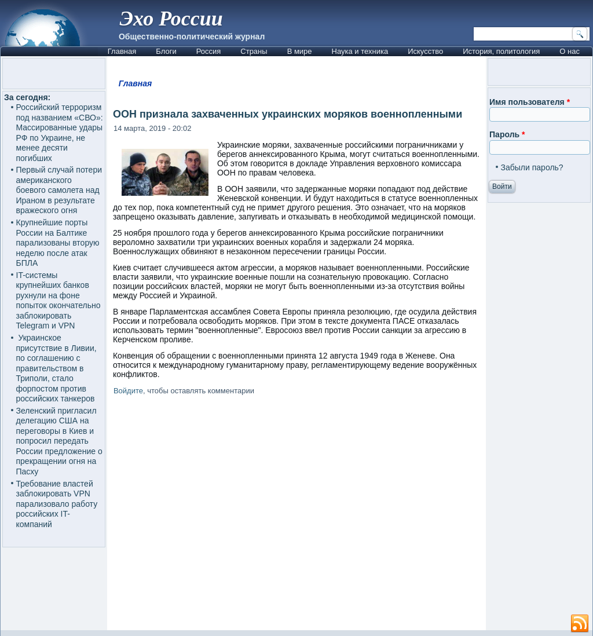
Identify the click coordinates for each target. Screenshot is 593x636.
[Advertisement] (296, 514)
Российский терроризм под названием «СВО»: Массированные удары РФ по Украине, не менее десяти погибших (59, 133)
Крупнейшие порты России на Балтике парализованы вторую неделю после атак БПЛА (58, 243)
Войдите (128, 390)
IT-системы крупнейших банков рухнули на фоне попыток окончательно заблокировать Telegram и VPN (58, 301)
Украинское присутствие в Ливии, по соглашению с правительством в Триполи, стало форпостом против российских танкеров (56, 368)
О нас (569, 51)
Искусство (425, 51)
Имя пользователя (529, 102)
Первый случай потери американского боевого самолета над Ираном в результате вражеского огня (59, 190)
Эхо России (171, 18)
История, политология (501, 51)
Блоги (166, 51)
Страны (253, 51)
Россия (208, 51)
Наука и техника (360, 51)
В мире (299, 51)
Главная (122, 51)
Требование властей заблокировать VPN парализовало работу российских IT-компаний (57, 504)
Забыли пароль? (532, 167)
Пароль (507, 134)
